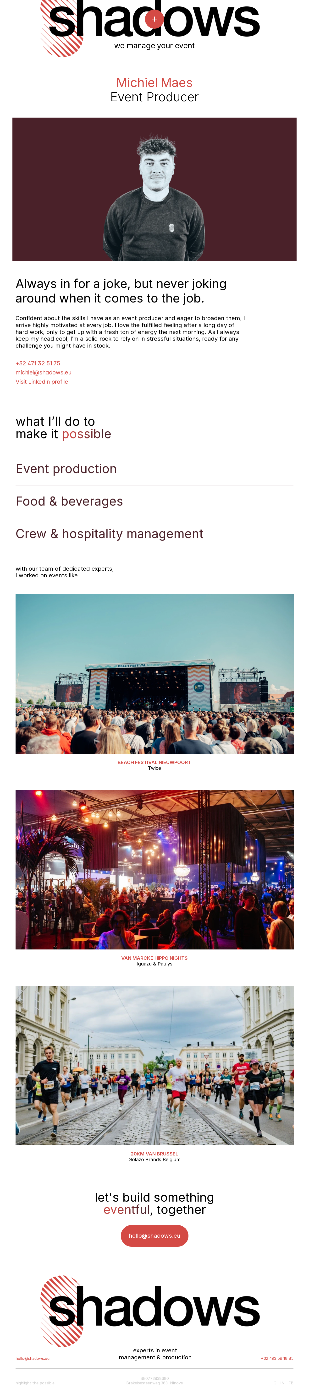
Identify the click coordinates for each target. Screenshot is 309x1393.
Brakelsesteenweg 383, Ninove (154, 1383)
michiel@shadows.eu (43, 373)
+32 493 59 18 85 (277, 1358)
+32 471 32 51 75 (38, 364)
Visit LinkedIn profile (42, 382)
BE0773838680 (154, 1378)
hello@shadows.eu (33, 1358)
